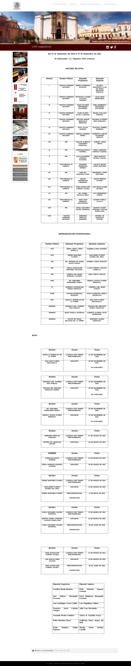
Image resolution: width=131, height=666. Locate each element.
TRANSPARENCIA (110, 4)
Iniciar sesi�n (21, 170)
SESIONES (73, 4)
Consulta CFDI (21, 175)
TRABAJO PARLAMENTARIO (90, 4)
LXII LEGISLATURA (60, 4)
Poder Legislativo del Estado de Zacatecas (64, 663)
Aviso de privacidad (21, 179)
